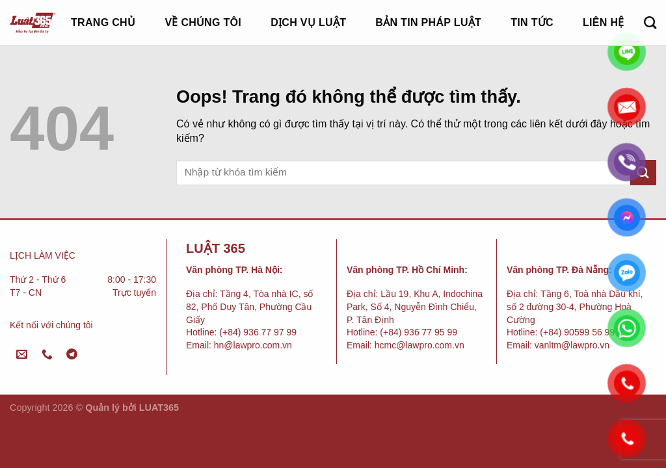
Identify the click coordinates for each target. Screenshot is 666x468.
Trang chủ (103, 22)
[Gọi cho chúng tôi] (47, 354)
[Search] (650, 23)
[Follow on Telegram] (71, 354)
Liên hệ (603, 22)
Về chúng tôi (203, 22)
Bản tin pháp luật (428, 22)
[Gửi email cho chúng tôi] (22, 354)
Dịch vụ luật (308, 22)
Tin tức (532, 22)
